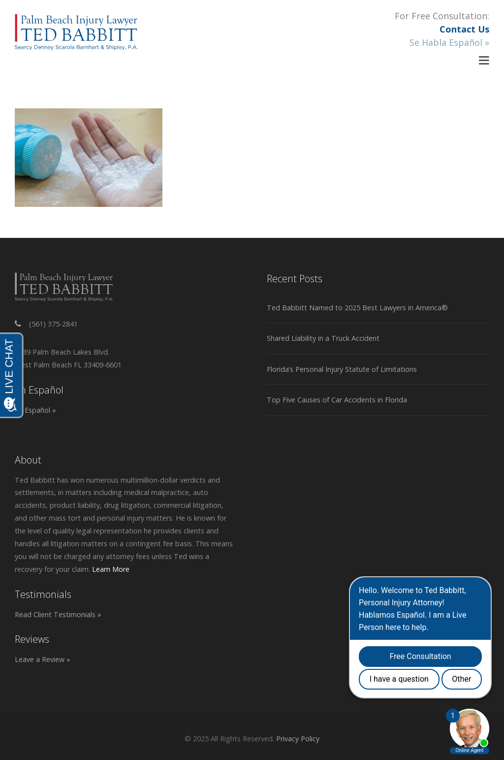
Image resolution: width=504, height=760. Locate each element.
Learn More (110, 569)
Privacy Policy (297, 738)
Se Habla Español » (449, 42)
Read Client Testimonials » (58, 614)
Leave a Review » (42, 659)
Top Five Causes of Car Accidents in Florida (337, 399)
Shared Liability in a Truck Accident (323, 338)
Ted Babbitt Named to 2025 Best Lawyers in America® (357, 307)
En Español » (35, 410)
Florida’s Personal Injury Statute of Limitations (342, 369)
